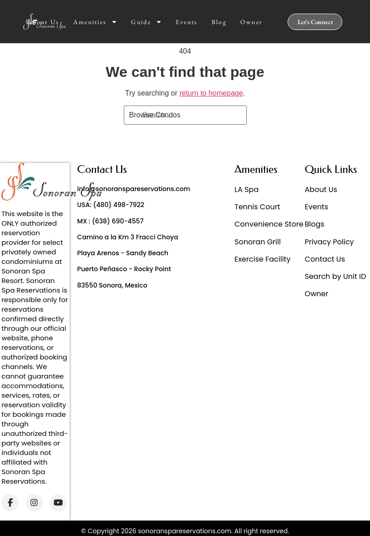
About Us (43, 22)
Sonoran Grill (257, 242)
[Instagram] (34, 502)
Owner (251, 22)
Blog (219, 22)
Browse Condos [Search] (155, 115)
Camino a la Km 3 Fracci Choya (127, 237)
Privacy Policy (329, 242)
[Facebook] (10, 502)
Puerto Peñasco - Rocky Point (124, 268)
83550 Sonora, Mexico (112, 285)
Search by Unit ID (335, 276)
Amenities (95, 22)
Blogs (314, 224)
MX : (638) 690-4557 (110, 221)
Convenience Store (268, 224)
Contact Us (325, 259)
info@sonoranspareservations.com (133, 188)
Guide (146, 22)
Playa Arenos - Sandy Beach (122, 253)
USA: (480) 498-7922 (110, 204)
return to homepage (211, 93)
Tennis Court (257, 207)
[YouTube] (58, 502)
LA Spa (246, 189)
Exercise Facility (262, 259)
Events (187, 22)
